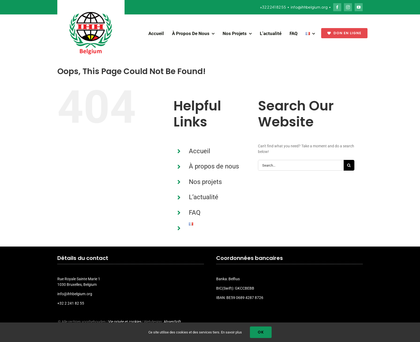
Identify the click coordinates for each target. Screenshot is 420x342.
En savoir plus (231, 332)
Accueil (199, 151)
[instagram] (348, 7)
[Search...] (301, 165)
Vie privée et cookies (124, 322)
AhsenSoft (172, 322)
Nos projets (205, 182)
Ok (261, 332)
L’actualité (203, 197)
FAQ (195, 212)
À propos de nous (214, 166)
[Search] (349, 165)
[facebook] (337, 7)
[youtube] (359, 7)
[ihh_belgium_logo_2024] (90, 14)
